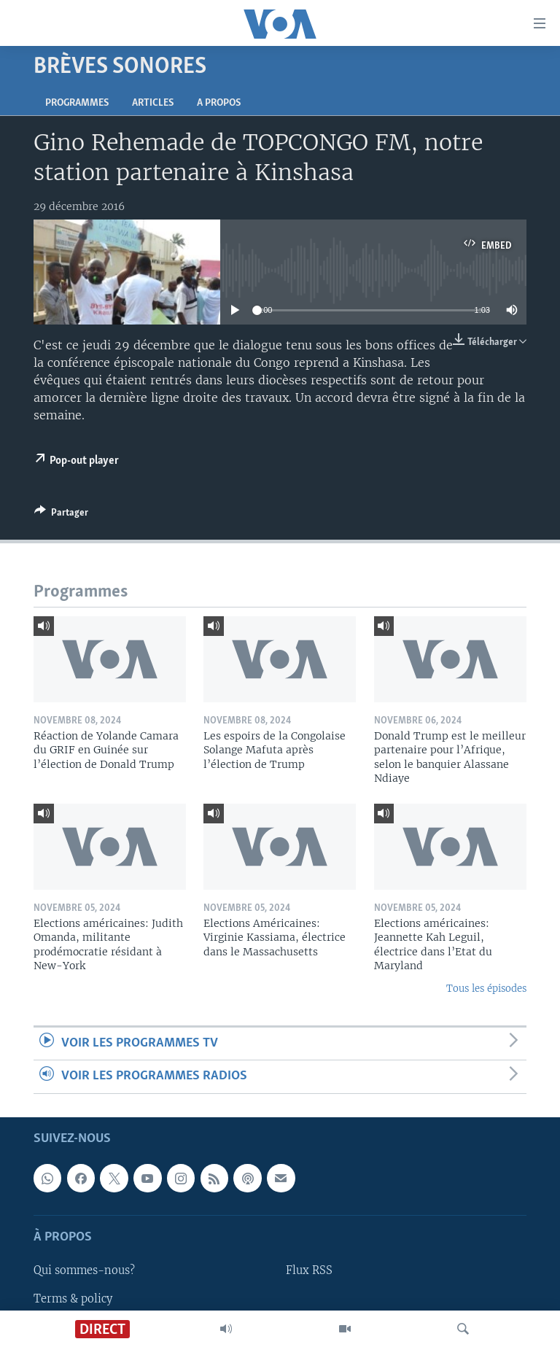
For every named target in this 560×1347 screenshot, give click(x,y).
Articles (153, 103)
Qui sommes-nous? (84, 1270)
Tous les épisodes (486, 988)
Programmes (77, 103)
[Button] (61, 515)
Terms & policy (73, 1298)
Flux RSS (309, 1270)
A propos (219, 103)
